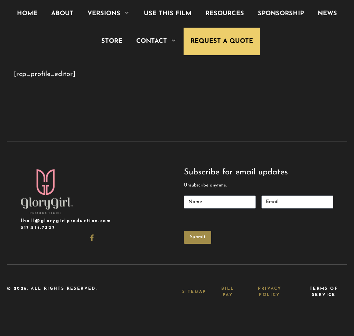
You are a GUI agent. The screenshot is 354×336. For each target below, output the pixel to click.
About (62, 13)
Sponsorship (281, 13)
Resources (224, 13)
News (327, 13)
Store (111, 41)
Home (27, 13)
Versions (112, 14)
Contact (160, 41)
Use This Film (168, 13)
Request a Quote (221, 41)
